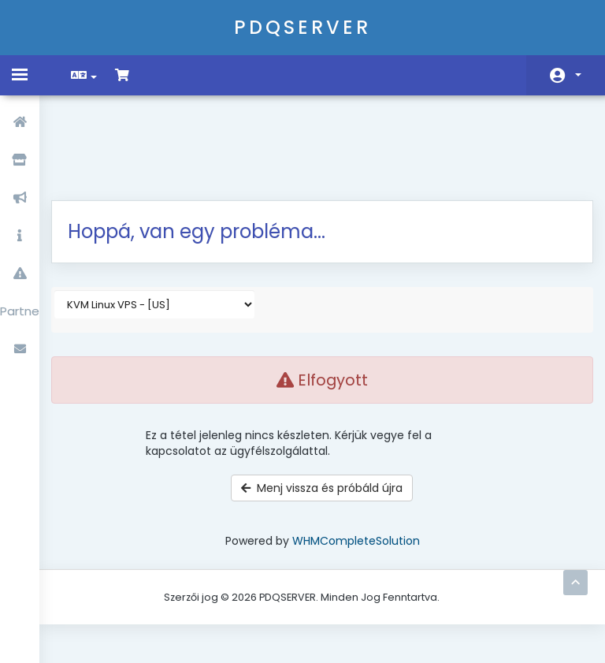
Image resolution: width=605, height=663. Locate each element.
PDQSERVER (302, 27)
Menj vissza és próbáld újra (322, 407)
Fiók (578, 74)
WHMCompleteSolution (356, 459)
